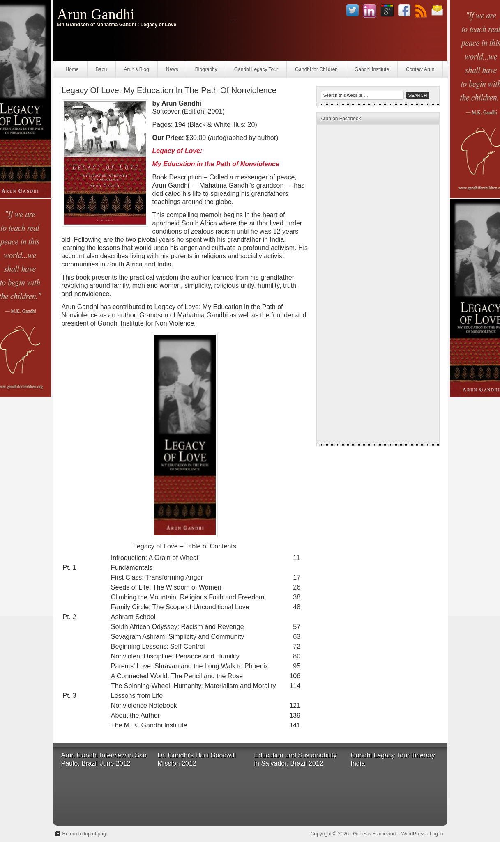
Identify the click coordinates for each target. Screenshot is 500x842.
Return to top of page (85, 834)
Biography (206, 69)
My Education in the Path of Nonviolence (215, 164)
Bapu (101, 69)
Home (72, 69)
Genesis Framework (375, 834)
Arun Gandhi (96, 14)
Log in (436, 834)
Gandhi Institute (372, 69)
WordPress (413, 834)
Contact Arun (420, 69)
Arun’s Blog (136, 69)
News (172, 69)
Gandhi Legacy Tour (256, 69)
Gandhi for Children (316, 69)
